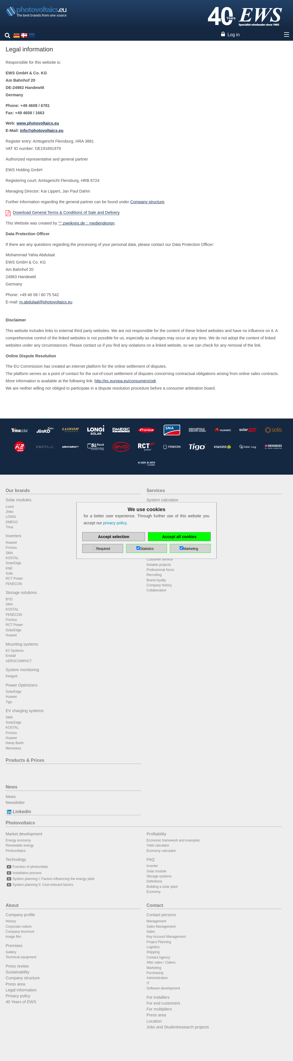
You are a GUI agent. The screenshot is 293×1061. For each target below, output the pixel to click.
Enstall (11, 656)
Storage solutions (21, 592)
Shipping (153, 952)
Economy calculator (161, 851)
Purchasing (154, 973)
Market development (24, 834)
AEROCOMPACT (19, 661)
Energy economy (18, 840)
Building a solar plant (162, 887)
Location (154, 1021)
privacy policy (114, 523)
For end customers (163, 1003)
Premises (14, 945)
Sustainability (17, 972)
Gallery (11, 952)
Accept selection (113, 537)
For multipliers (159, 1009)
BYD (9, 599)
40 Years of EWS (21, 1002)
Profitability (156, 834)
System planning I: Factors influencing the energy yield (50, 879)
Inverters (13, 536)
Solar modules (18, 500)
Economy (153, 892)
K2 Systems (15, 651)
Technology (16, 859)
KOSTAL (12, 558)
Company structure (147, 202)
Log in (233, 34)
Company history (159, 585)
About (12, 905)
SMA (9, 553)
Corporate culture (19, 927)
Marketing (153, 968)
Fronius (11, 548)
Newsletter (15, 802)
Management (156, 921)
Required (103, 549)
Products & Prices (25, 760)
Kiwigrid (11, 676)
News (11, 787)
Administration (157, 978)
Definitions (154, 881)
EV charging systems (25, 710)
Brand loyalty (156, 580)
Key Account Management (166, 937)
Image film (13, 937)
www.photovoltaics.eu (38, 123)
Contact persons (161, 915)
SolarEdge (13, 563)
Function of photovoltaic (27, 867)
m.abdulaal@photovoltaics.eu (45, 302)
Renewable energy (20, 845)
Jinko (9, 512)
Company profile (20, 915)
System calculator (162, 500)
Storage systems (158, 876)
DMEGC (12, 522)
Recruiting (154, 575)
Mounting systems (22, 644)
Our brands (18, 490)
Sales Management (160, 927)
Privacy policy (18, 996)
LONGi (11, 517)
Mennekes (13, 748)
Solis (9, 573)
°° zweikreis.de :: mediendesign (86, 223)
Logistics (153, 947)
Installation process (24, 873)
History (11, 921)
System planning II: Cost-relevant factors (39, 885)
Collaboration (156, 590)
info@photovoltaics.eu (41, 130)
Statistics (147, 549)
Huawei (11, 543)
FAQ (150, 859)
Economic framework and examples (173, 840)
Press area (15, 984)
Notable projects (158, 565)
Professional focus (160, 570)
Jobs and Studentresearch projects (177, 1027)
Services (155, 490)
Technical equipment (21, 957)
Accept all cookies (179, 537)
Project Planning (158, 942)
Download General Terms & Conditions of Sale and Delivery (66, 212)
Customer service (159, 559)
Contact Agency (158, 957)
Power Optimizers (22, 685)
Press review (17, 966)
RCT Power (14, 578)
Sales (150, 932)
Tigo (9, 702)
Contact (154, 905)
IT (148, 983)
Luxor (10, 507)
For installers (158, 997)
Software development (163, 988)
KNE (9, 568)
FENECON (14, 584)
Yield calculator (157, 845)
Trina (9, 527)
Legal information (21, 990)
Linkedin (18, 811)
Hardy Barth (15, 743)
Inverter (152, 866)
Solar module (156, 871)
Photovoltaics (20, 822)
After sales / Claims (160, 962)
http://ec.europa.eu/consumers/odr (125, 381)
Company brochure (20, 932)
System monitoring (22, 669)
